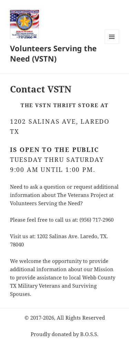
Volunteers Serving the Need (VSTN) (53, 53)
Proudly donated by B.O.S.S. (64, 334)
